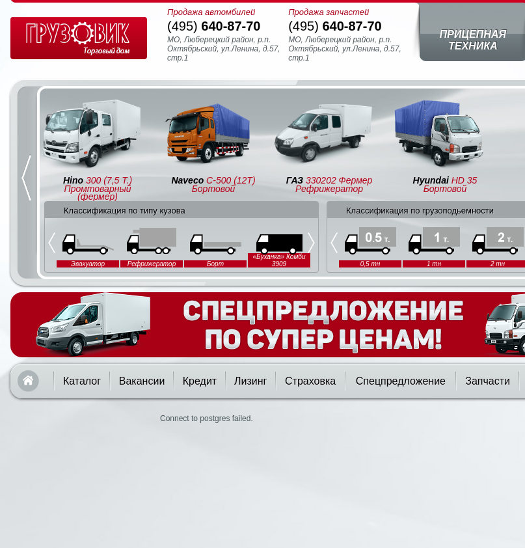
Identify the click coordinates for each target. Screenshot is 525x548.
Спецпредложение (401, 381)
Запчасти (487, 381)
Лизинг (250, 381)
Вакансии (142, 381)
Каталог (82, 381)
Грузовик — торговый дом (78, 38)
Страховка (310, 381)
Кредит (200, 381)
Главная (28, 381)
